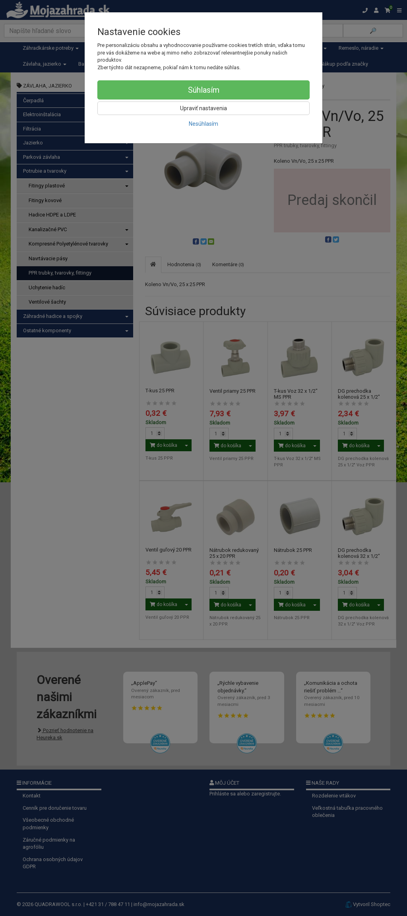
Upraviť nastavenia (203, 108)
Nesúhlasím (203, 124)
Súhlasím (203, 90)
